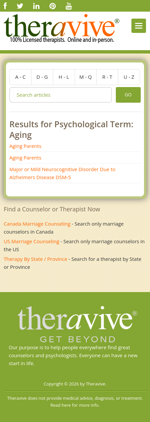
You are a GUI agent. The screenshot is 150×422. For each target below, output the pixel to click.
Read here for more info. (75, 405)
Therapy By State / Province (35, 259)
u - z (129, 76)
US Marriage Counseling (31, 241)
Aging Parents (25, 146)
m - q (85, 76)
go (128, 94)
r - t (107, 76)
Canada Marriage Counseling (37, 223)
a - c (20, 76)
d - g (42, 76)
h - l (64, 76)
